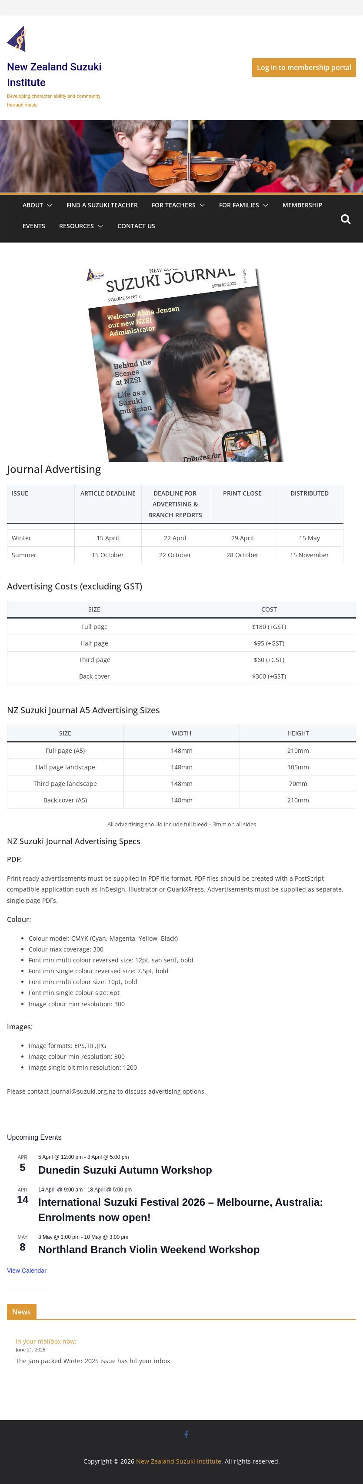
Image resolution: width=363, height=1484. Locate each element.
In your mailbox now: (46, 1341)
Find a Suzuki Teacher (102, 205)
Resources (76, 226)
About (33, 205)
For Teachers (174, 205)
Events (34, 226)
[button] (48, 205)
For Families (239, 205)
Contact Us (136, 226)
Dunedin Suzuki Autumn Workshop (125, 1170)
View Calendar (27, 1270)
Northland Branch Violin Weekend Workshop (149, 1249)
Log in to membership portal (304, 67)
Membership (303, 205)
